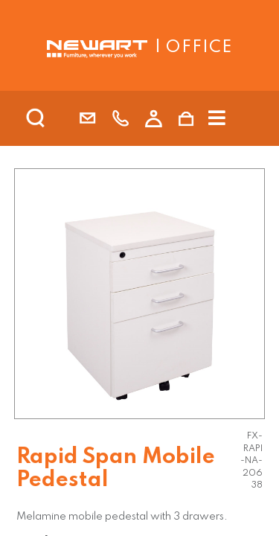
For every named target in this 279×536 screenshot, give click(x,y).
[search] (55, 118)
